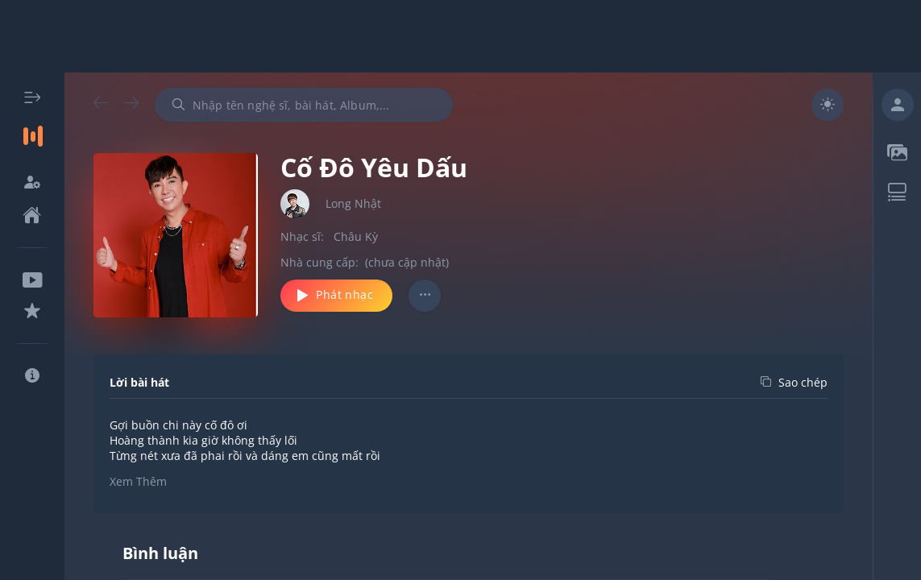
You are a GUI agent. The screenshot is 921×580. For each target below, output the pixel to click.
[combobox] (304, 105)
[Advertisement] (461, 36)
